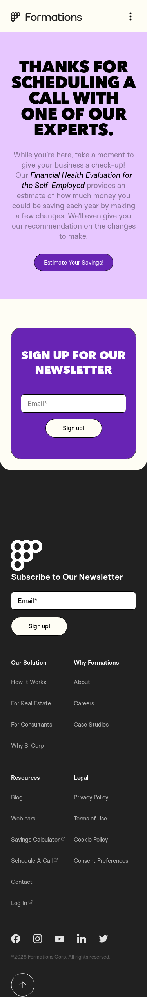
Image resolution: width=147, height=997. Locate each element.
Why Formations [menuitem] (96, 662)
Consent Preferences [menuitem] (101, 860)
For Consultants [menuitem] (31, 724)
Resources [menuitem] (25, 777)
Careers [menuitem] (84, 703)
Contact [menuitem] (22, 881)
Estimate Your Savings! (73, 262)
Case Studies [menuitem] (91, 724)
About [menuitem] (82, 682)
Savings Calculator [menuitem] (38, 839)
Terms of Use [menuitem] (90, 818)
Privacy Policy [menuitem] (91, 797)
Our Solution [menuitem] (29, 662)
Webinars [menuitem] (23, 818)
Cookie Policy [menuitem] (91, 839)
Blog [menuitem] (17, 797)
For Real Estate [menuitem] (31, 703)
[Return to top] (22, 985)
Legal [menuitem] (81, 777)
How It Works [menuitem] (28, 682)
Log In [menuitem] (22, 903)
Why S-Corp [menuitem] (27, 745)
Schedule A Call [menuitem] (34, 860)
